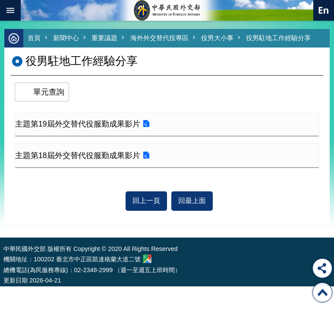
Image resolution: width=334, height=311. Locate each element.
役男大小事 (217, 37)
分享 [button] (322, 268)
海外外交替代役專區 (159, 37)
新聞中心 (66, 37)
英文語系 (323, 10)
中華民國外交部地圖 (147, 258)
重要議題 (104, 37)
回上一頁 (146, 200)
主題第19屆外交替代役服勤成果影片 (77, 124)
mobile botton (10, 10)
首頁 (34, 37)
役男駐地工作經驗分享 (278, 37)
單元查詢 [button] (48, 92)
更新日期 (15, 280)
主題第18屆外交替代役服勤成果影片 (77, 155)
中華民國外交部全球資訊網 (167, 10)
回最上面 (192, 200)
